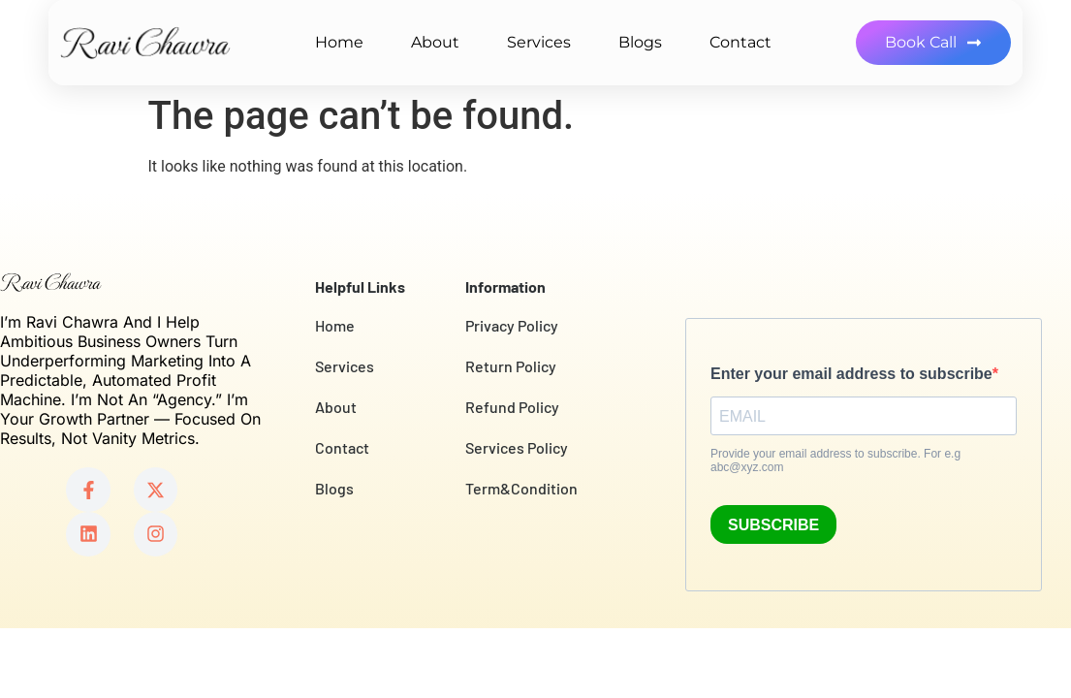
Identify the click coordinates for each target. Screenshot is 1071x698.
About (435, 42)
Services (539, 42)
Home (339, 42)
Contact (740, 42)
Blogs (640, 42)
